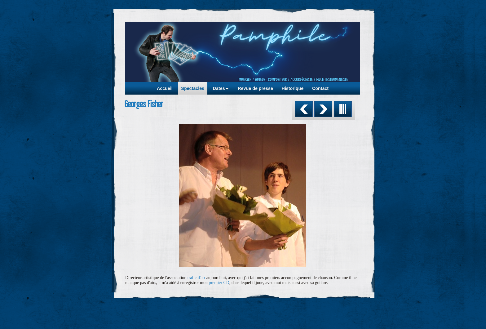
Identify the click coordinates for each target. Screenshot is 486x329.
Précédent (303, 109)
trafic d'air (196, 277)
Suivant (323, 109)
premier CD (219, 282)
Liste (342, 109)
